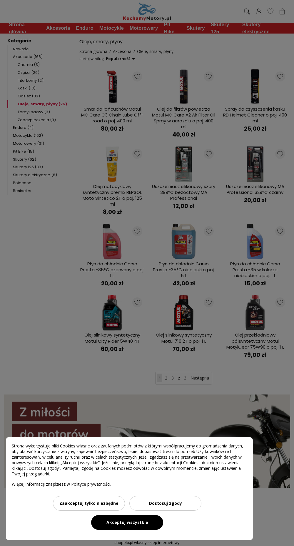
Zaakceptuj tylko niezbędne (88, 503)
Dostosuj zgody (165, 503)
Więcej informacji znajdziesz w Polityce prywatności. (61, 484)
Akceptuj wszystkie (127, 522)
